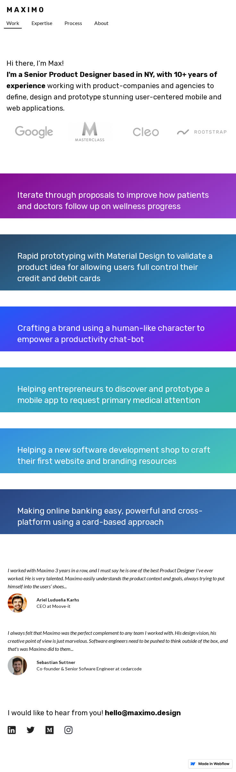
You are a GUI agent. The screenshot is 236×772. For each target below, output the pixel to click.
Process (73, 23)
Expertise (41, 23)
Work (12, 23)
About (101, 23)
